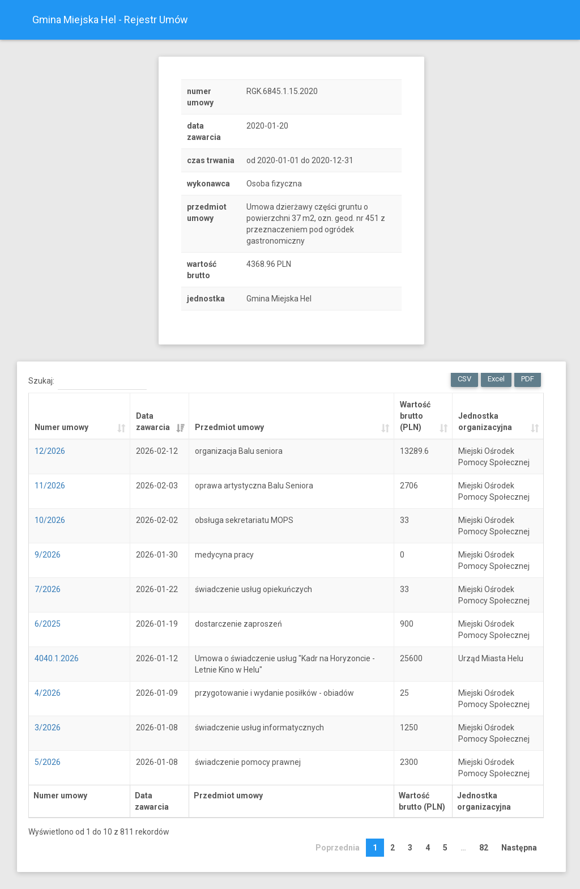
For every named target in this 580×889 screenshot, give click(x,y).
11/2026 (50, 485)
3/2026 (48, 727)
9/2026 (48, 554)
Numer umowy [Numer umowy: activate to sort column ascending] (61, 427)
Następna (519, 847)
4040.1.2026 (57, 658)
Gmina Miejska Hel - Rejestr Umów (110, 19)
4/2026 (48, 692)
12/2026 (50, 451)
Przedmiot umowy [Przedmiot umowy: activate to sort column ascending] (229, 427)
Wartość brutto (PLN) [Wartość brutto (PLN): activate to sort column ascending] (415, 416)
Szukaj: (87, 381)
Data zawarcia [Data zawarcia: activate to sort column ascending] (153, 421)
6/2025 (48, 623)
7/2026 (48, 589)
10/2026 (50, 520)
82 (483, 847)
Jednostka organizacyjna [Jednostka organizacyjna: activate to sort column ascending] (485, 421)
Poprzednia (337, 847)
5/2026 (48, 762)
